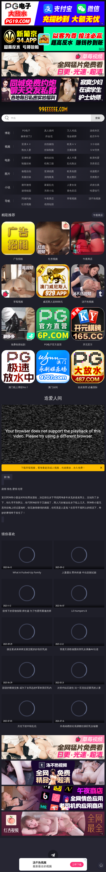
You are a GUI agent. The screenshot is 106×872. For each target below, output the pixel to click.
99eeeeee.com (53, 109)
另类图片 (94, 177)
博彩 (7, 133)
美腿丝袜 (26, 177)
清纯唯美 (49, 177)
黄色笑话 (71, 190)
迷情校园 (26, 190)
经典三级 (49, 163)
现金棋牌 (71, 136)
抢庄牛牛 (94, 136)
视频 (7, 146)
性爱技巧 (94, 190)
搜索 (97, 118)
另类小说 (49, 190)
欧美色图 (71, 171)
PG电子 (26, 130)
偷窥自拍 (26, 171)
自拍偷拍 (49, 144)
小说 (7, 187)
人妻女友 (71, 184)
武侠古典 (94, 184)
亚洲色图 (49, 171)
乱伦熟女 (71, 163)
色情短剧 (49, 204)
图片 (7, 174)
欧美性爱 (94, 157)
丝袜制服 (49, 149)
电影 (7, 160)
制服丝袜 (26, 163)
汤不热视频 (95, 198)
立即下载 (77, 864)
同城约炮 (26, 198)
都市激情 (26, 184)
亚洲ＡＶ (26, 144)
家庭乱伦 (49, 184)
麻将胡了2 (26, 136)
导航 (7, 201)
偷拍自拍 (49, 157)
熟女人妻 (26, 149)
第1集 (7, 477)
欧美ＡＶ (71, 144)
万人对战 (71, 130)
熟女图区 (71, 177)
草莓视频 (71, 198)
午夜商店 (49, 198)
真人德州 (49, 130)
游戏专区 (94, 130)
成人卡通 (71, 157)
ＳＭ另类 (94, 149)
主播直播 (71, 149)
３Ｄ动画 (94, 144)
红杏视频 (26, 204)
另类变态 (94, 163)
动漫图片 (94, 171)
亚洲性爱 (26, 157)
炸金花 (49, 136)
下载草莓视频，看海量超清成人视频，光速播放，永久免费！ (62, 468)
